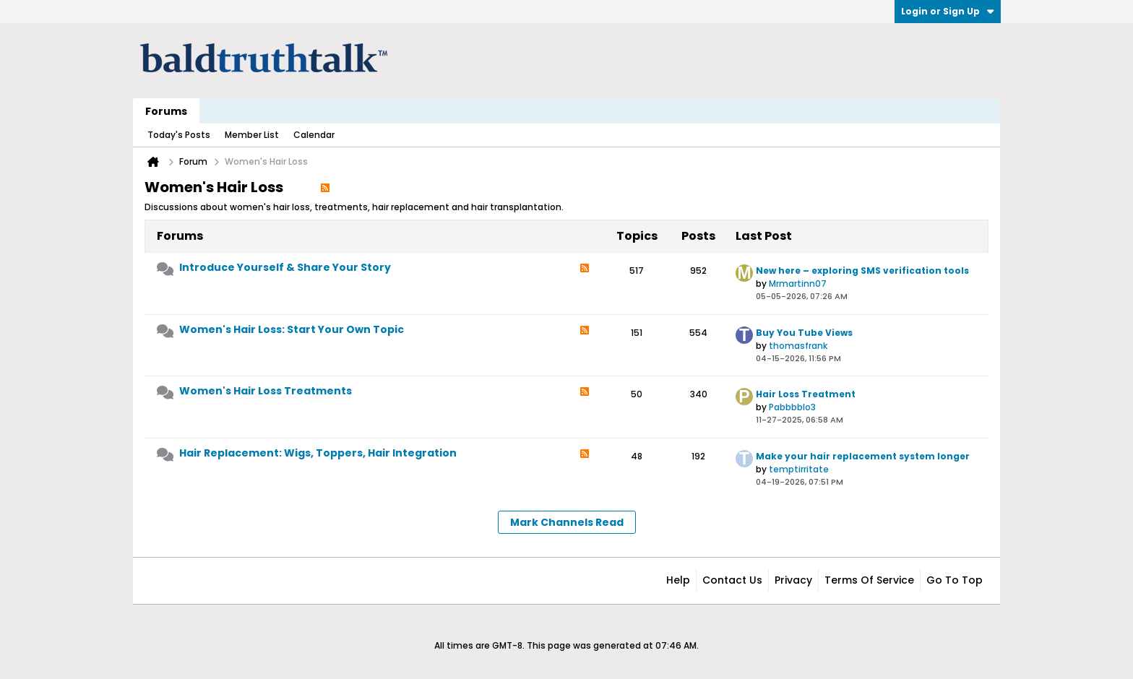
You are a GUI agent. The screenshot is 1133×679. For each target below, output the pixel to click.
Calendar (314, 135)
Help (678, 580)
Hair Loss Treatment (806, 394)
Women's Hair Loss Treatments (265, 391)
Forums (166, 111)
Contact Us (732, 580)
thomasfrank (798, 346)
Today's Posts (178, 135)
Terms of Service (869, 580)
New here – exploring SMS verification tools (862, 270)
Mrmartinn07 (798, 283)
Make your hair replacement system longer (863, 456)
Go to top (954, 580)
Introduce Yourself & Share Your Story (285, 267)
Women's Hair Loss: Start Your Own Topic (291, 329)
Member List (252, 135)
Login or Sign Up (947, 11)
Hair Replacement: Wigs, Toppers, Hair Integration (318, 453)
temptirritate (799, 469)
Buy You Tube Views (804, 332)
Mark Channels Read (567, 522)
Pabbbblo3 (792, 407)
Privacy (793, 580)
